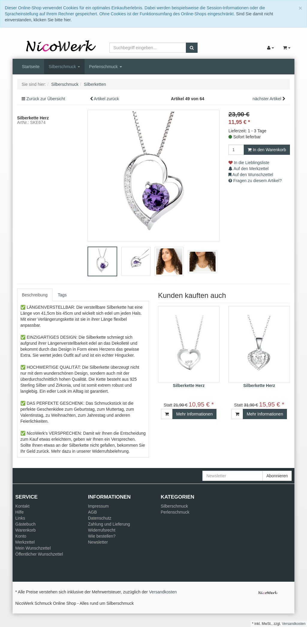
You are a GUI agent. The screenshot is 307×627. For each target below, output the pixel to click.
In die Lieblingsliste (248, 162)
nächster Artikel (267, 98)
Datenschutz (100, 518)
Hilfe (19, 512)
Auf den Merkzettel (248, 168)
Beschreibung (35, 294)
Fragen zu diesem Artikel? (255, 180)
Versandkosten (163, 592)
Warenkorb (25, 530)
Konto (20, 536)
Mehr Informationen (194, 414)
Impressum (98, 506)
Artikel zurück (106, 98)
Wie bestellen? (102, 536)
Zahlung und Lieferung (109, 524)
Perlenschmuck (105, 66)
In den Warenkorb (267, 149)
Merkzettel (25, 542)
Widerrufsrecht (101, 530)
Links (20, 518)
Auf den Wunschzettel (250, 174)
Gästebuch (25, 524)
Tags (62, 294)
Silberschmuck (64, 66)
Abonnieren (277, 475)
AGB (92, 512)
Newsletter (98, 542)
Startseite (31, 66)
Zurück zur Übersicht (45, 98)
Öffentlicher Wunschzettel (39, 554)
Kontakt (22, 506)
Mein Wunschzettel (33, 548)
